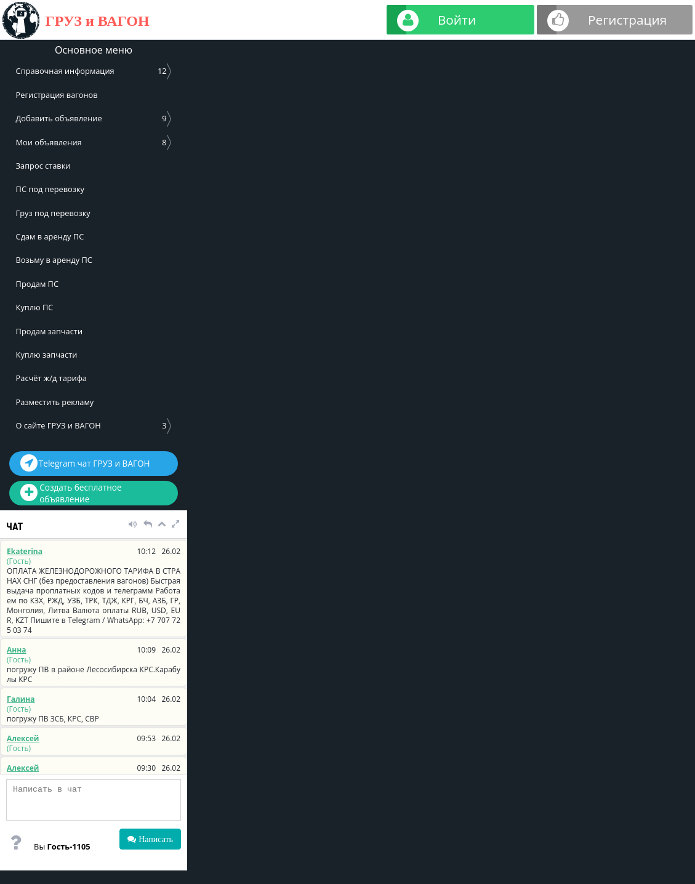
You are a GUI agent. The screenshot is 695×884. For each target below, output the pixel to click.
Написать (154, 839)
